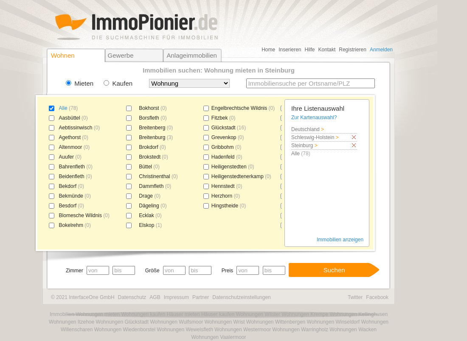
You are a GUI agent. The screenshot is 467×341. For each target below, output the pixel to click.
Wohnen (63, 55)
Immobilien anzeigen (340, 240)
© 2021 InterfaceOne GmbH (83, 297)
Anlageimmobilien (191, 55)
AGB (154, 297)
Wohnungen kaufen (143, 314)
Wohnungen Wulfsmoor (176, 322)
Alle (63, 108)
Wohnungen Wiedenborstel (125, 330)
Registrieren (352, 50)
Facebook (377, 297)
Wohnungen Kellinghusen (359, 314)
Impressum (176, 297)
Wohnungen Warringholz (300, 330)
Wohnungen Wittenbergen (275, 322)
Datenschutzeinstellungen (241, 297)
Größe (152, 271)
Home (268, 50)
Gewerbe (121, 55)
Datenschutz (132, 297)
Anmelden (381, 50)
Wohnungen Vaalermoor (218, 337)
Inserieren (290, 50)
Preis (227, 271)
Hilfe (310, 50)
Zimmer (74, 271)
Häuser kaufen (217, 314)
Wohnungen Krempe (304, 314)
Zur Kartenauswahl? (314, 117)
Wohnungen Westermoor (242, 330)
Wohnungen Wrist (225, 322)
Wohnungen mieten (98, 314)
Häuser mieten (183, 314)
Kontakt (327, 50)
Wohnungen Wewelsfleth (185, 330)
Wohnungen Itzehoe (71, 322)
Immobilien (62, 314)
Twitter (355, 297)
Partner (200, 297)
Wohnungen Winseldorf (333, 322)
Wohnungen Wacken (353, 330)
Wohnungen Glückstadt (122, 322)
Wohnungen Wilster (258, 314)
